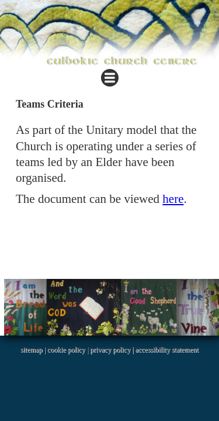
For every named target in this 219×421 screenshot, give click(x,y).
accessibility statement (167, 350)
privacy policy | (112, 350)
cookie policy (66, 350)
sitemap (31, 350)
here (172, 199)
